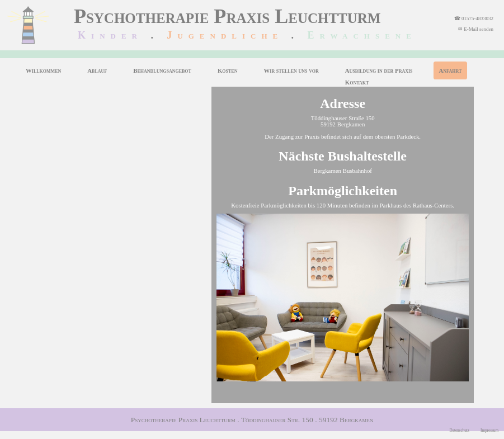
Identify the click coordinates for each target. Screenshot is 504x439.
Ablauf (97, 70)
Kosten (228, 70)
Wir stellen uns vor (290, 70)
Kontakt (357, 82)
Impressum (489, 430)
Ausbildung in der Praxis (379, 70)
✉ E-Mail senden (475, 29)
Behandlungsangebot (162, 70)
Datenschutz (460, 430)
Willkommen (43, 70)
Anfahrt (450, 70)
